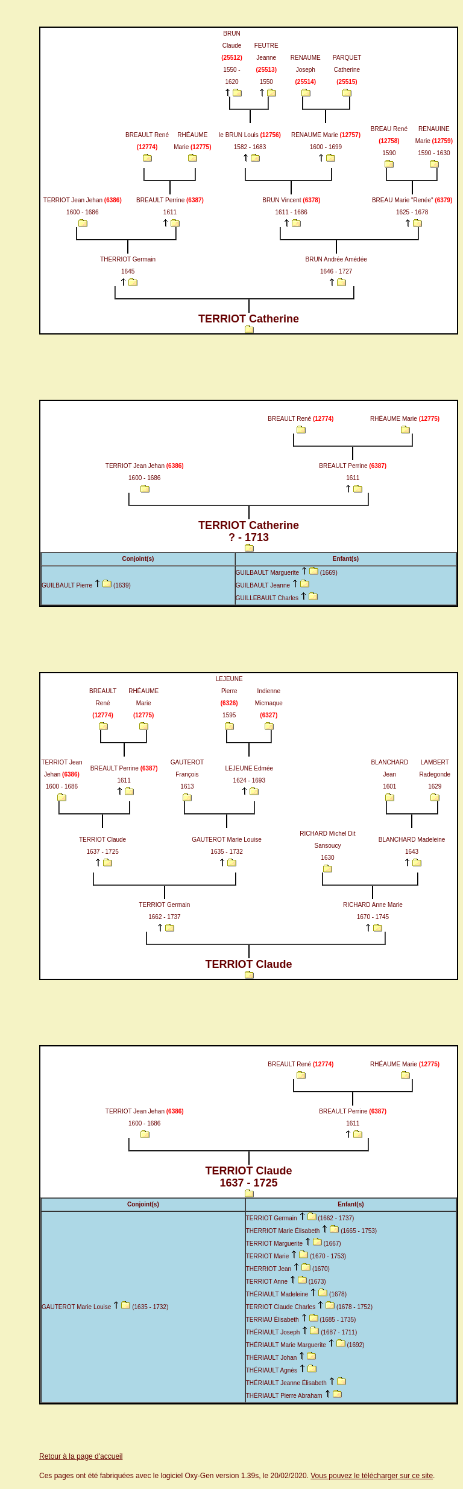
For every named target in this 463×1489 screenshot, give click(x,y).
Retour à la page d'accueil (80, 1456)
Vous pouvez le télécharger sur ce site (371, 1475)
